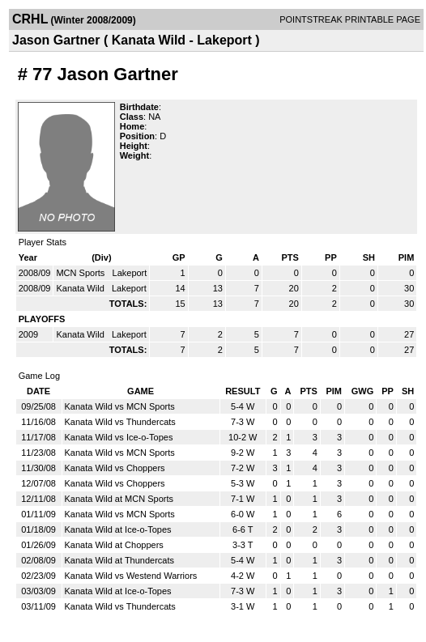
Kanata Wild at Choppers (114, 545)
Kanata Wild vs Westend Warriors (131, 575)
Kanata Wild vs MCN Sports (120, 406)
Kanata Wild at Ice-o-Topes (118, 529)
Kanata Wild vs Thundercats (120, 422)
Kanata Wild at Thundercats (120, 560)
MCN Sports (81, 273)
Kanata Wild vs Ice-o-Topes (119, 437)
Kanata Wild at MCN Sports (119, 499)
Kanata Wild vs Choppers (115, 468)
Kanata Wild (81, 288)
